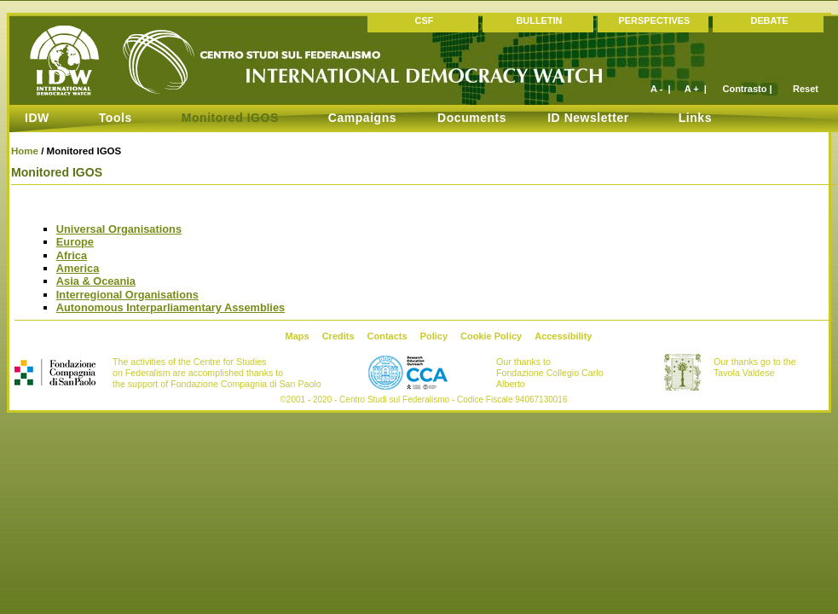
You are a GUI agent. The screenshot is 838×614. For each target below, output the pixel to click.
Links (695, 118)
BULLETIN (539, 20)
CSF (424, 20)
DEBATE (769, 20)
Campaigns (362, 118)
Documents (471, 118)
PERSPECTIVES (655, 20)
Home (24, 151)
